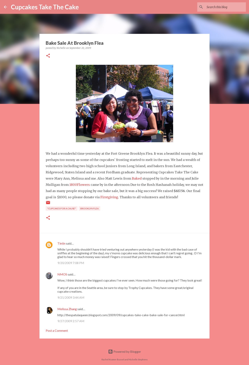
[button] (48, 56)
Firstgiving (109, 197)
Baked (137, 178)
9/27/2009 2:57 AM (70, 321)
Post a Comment (57, 330)
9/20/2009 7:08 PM (70, 263)
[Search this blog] (225, 7)
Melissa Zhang (67, 309)
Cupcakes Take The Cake (45, 7)
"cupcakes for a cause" (61, 208)
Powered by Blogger (124, 351)
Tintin (61, 243)
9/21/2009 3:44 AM (70, 297)
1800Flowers (79, 185)
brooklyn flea (89, 208)
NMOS (62, 274)
